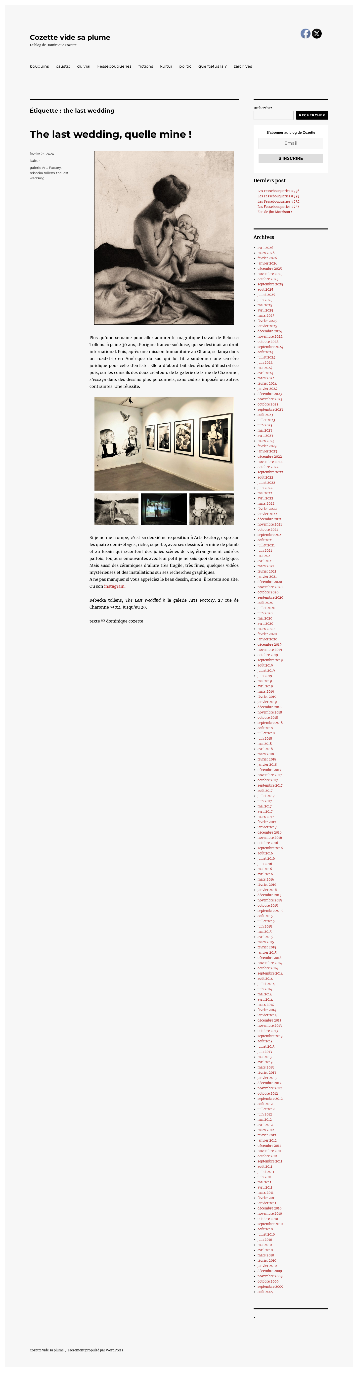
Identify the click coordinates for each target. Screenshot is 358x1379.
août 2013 (265, 1041)
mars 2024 (266, 378)
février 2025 (267, 321)
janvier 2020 (267, 639)
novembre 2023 (270, 399)
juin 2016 (265, 864)
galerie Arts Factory (45, 168)
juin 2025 (265, 300)
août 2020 (265, 603)
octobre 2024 (268, 342)
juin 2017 (265, 801)
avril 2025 (265, 310)
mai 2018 (265, 744)
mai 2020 (265, 618)
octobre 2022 (268, 467)
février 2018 (267, 759)
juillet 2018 (266, 733)
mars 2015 (266, 942)
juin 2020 (265, 613)
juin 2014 (265, 989)
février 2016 (267, 885)
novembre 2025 (270, 274)
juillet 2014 (266, 984)
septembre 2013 (270, 1036)
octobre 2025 (268, 279)
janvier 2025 (267, 326)
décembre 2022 (270, 456)
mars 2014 (266, 1005)
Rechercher (263, 108)
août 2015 (265, 916)
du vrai (83, 66)
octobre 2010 (268, 1219)
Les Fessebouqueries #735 (278, 196)
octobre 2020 (268, 592)
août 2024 (265, 352)
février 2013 (267, 1072)
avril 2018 (265, 749)
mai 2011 (264, 1182)
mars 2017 (266, 817)
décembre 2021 (269, 519)
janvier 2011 (267, 1203)
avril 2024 (265, 373)
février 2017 (267, 822)
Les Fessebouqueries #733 (278, 207)
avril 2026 (265, 248)
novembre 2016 (270, 838)
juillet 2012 (266, 1109)
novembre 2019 (270, 650)
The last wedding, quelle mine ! (111, 134)
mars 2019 (266, 691)
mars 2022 (266, 503)
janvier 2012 (267, 1140)
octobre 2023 (268, 404)
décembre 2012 (269, 1083)
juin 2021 (265, 550)
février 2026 (267, 258)
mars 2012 (266, 1130)
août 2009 (265, 1292)
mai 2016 (265, 869)
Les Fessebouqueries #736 (279, 191)
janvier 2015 (267, 952)
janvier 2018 (267, 764)
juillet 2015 (266, 921)
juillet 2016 (266, 858)
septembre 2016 (270, 848)
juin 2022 (265, 488)
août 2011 (265, 1166)
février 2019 (267, 697)
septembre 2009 (270, 1287)
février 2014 (267, 1010)
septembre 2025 (270, 284)
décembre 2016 (270, 832)
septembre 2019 (270, 660)
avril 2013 (265, 1062)
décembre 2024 (270, 331)
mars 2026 (266, 253)
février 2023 (267, 446)
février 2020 (267, 634)
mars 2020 (266, 629)
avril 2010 (265, 1250)
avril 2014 (265, 999)
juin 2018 (265, 738)
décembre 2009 (270, 1271)
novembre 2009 (270, 1276)
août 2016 (265, 853)
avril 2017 (265, 811)
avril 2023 (265, 436)
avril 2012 (265, 1125)
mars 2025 (266, 315)
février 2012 (267, 1135)
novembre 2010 (270, 1213)
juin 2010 (265, 1240)
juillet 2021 (266, 545)
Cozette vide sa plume (70, 37)
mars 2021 (266, 566)
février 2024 (267, 383)
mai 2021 (265, 556)
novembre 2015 (270, 900)
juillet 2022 (266, 483)
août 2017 (265, 791)
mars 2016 (266, 879)
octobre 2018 (268, 717)
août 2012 (265, 1104)
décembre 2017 (269, 770)
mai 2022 (265, 493)
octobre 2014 (268, 968)
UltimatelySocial (219, 1375)
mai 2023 (265, 430)
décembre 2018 (269, 707)
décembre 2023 (270, 394)
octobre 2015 (268, 905)
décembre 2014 (269, 958)
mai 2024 (265, 368)
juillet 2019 (266, 670)
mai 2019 (265, 681)
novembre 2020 (270, 587)
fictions (145, 66)
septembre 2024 (270, 347)
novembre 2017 (270, 775)
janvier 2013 (267, 1078)
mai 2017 (265, 806)
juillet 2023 (266, 420)
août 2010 (265, 1229)
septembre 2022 (270, 472)
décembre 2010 (269, 1208)
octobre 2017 (268, 780)
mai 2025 (265, 305)
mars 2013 (266, 1067)
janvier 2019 (267, 702)
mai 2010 (265, 1245)
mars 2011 (265, 1193)
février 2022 (267, 509)
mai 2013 (264, 1057)
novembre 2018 (270, 712)
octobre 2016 (268, 843)
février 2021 (267, 571)
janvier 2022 (267, 514)
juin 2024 (265, 362)
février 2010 (267, 1260)
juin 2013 (265, 1052)
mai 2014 (265, 994)
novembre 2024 (270, 336)
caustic (63, 66)
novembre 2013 (270, 1025)
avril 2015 (265, 937)
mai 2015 (265, 932)
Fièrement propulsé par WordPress (95, 1350)
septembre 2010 (270, 1224)
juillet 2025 (266, 295)
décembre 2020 (270, 582)
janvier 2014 (267, 1015)
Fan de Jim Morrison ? (275, 212)
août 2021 (265, 540)
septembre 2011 (270, 1161)
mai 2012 (265, 1119)
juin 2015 (265, 926)
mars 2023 (266, 441)
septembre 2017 (270, 785)
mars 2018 (266, 754)
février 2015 (267, 947)
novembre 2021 (270, 524)
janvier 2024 (267, 389)
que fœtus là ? (212, 66)
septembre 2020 (270, 597)
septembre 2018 (270, 723)
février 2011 (267, 1198)
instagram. (115, 586)
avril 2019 (265, 686)
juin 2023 (265, 425)
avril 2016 (265, 874)
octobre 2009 (268, 1281)
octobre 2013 (268, 1031)
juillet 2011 (266, 1172)
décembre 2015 (269, 895)
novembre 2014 (270, 963)
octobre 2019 (268, 655)
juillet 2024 (266, 357)
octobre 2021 (268, 530)
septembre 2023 (270, 409)
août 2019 (265, 665)
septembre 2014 (270, 973)
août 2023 (265, 415)
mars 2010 (266, 1255)
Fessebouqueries (114, 66)
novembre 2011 (269, 1151)
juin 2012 (265, 1114)
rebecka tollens (42, 173)
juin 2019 (265, 676)
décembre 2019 (270, 644)
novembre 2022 (270, 462)
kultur (166, 66)
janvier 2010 (267, 1266)
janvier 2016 (267, 890)
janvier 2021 (267, 577)
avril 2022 (265, 498)
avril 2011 (265, 1187)
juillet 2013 (266, 1046)
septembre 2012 (270, 1099)
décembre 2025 (270, 269)
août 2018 (265, 728)
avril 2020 (265, 624)
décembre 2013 (269, 1020)
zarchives (243, 66)
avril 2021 (265, 561)
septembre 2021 (270, 535)
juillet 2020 (266, 608)
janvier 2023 (267, 451)
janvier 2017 (267, 827)
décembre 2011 (269, 1146)
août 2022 (265, 477)
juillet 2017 (266, 796)
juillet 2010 (266, 1234)
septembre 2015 (270, 911)
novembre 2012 (270, 1088)
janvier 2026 (267, 263)
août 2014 (265, 979)
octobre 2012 (268, 1093)
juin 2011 (264, 1177)
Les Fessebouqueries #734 (278, 201)
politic (185, 66)
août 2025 (265, 289)
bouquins (39, 66)
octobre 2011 (267, 1156)
